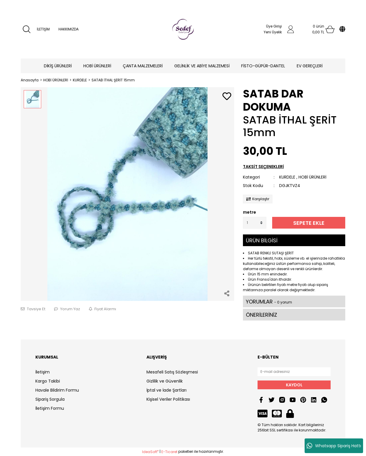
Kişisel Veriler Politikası (168, 399)
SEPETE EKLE (308, 223)
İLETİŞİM (43, 29)
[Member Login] (290, 29)
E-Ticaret (169, 451)
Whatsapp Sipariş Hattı (334, 446)
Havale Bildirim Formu (57, 390)
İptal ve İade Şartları (166, 390)
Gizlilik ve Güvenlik (164, 381)
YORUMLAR (269, 301)
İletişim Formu (49, 408)
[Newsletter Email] (294, 371)
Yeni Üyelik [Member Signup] (273, 32)
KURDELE (287, 177)
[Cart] (318, 29)
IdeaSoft (150, 451)
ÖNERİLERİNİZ (261, 314)
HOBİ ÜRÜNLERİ (312, 177)
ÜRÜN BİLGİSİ (261, 240)
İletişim (42, 372)
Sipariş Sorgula (50, 399)
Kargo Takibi (47, 381)
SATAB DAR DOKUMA (273, 100)
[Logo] (183, 29)
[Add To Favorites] (226, 96)
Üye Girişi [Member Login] (274, 26)
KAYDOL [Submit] (294, 385)
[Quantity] (254, 223)
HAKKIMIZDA (68, 29)
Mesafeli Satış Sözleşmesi (172, 372)
